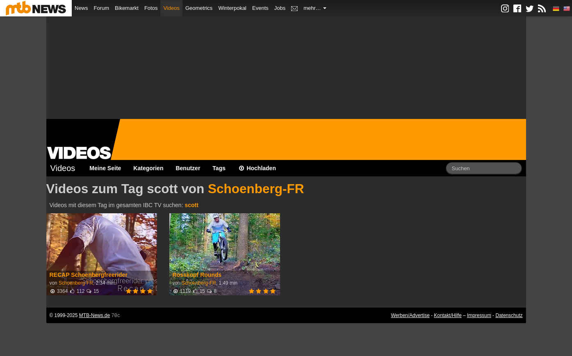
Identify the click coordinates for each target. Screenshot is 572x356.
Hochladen (257, 168)
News (81, 8)
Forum (101, 8)
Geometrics (198, 8)
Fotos (151, 8)
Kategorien (148, 168)
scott (191, 205)
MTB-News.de (94, 315)
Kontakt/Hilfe (447, 315)
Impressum (479, 315)
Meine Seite (105, 168)
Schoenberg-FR (256, 188)
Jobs (279, 8)
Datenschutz (508, 315)
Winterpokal (232, 8)
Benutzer (187, 168)
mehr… (314, 8)
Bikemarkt (127, 8)
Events (260, 8)
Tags (219, 168)
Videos (171, 8)
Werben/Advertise (410, 315)
